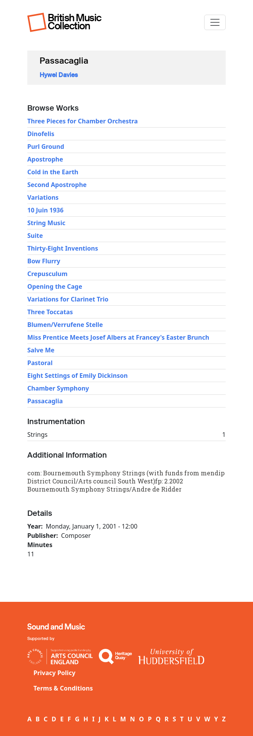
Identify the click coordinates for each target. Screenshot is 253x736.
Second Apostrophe (57, 184)
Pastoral (40, 363)
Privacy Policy (54, 673)
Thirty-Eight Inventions (62, 248)
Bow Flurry (43, 261)
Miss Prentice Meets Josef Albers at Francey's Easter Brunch (118, 337)
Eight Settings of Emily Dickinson (77, 375)
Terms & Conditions (63, 688)
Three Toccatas (50, 312)
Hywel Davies (59, 75)
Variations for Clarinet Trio (67, 299)
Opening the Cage (54, 286)
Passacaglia (45, 401)
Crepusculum (47, 273)
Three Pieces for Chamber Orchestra (82, 121)
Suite (35, 235)
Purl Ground (45, 146)
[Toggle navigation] (215, 22)
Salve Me (41, 350)
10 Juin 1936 (45, 210)
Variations (42, 197)
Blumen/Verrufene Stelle (65, 324)
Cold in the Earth (52, 172)
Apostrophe (45, 159)
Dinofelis (40, 134)
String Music (46, 223)
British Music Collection (75, 21)
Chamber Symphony (58, 388)
